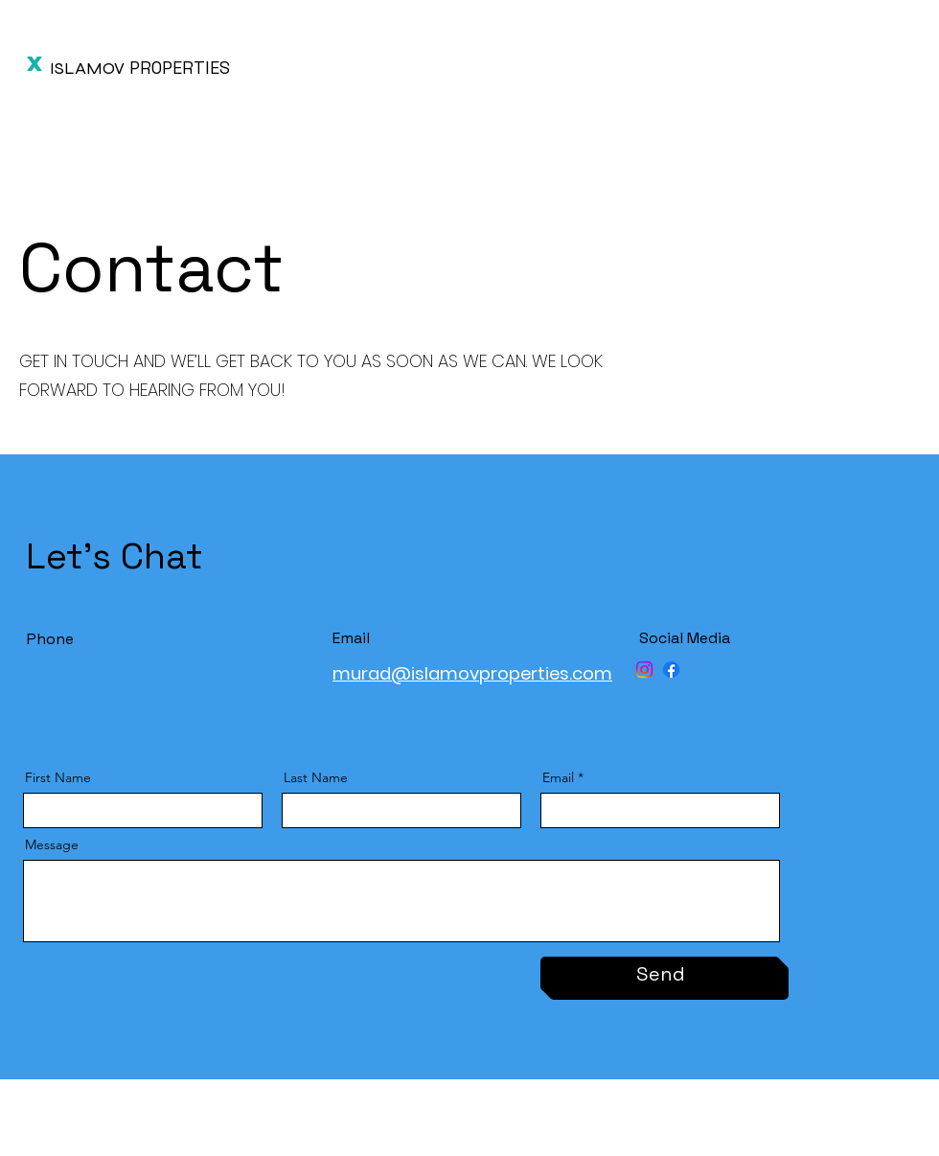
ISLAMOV (87, 68)
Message (52, 844)
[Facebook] (671, 670)
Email (558, 777)
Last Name (316, 777)
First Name (58, 777)
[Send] (660, 974)
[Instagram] (644, 670)
